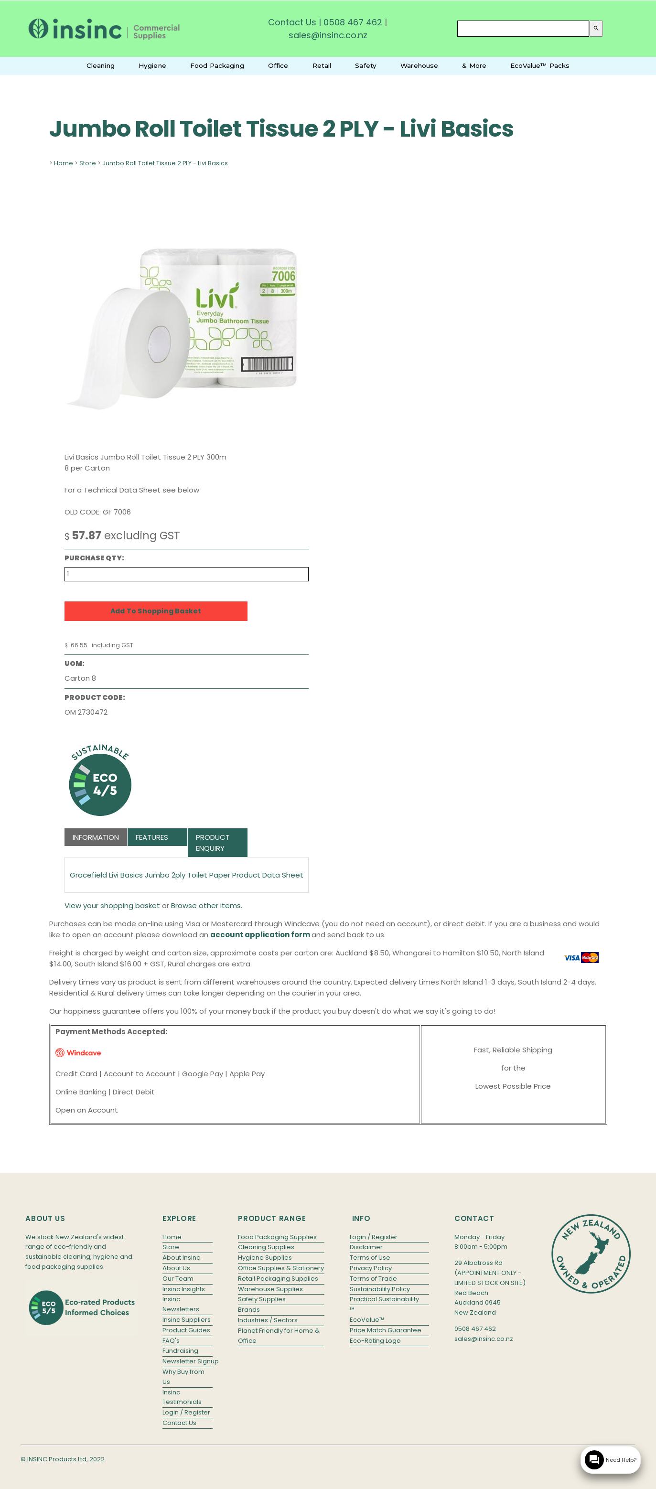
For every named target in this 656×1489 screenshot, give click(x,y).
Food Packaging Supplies (277, 1237)
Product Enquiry (213, 842)
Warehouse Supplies (270, 1289)
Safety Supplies (262, 1299)
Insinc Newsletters (180, 1304)
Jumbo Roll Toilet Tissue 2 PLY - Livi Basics (165, 163)
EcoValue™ (367, 1319)
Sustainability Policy (380, 1289)
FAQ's (171, 1340)
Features (152, 837)
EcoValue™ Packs (540, 65)
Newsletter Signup (187, 1361)
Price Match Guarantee (385, 1330)
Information (96, 837)
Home (63, 163)
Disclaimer (366, 1247)
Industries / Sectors (268, 1320)
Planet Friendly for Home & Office (279, 1335)
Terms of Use (370, 1257)
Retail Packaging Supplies (278, 1278)
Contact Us (292, 22)
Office (278, 65)
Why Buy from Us (183, 1376)
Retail (322, 65)
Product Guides (186, 1330)
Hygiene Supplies (265, 1257)
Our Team (178, 1278)
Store (87, 163)
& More (474, 65)
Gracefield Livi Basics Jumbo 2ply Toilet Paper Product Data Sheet (186, 875)
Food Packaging (217, 65)
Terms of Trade (373, 1278)
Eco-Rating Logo (375, 1340)
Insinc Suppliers (186, 1319)
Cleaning (100, 65)
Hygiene (152, 65)
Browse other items (206, 905)
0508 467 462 (352, 22)
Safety (365, 65)
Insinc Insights (183, 1289)
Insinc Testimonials (182, 1397)
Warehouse (419, 65)
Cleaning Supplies (266, 1247)
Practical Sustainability (384, 1299)
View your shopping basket (112, 905)
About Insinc (181, 1257)
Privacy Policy (371, 1268)
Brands (249, 1309)
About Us (176, 1268)
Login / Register (186, 1412)
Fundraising (180, 1350)
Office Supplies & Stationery (281, 1268)
